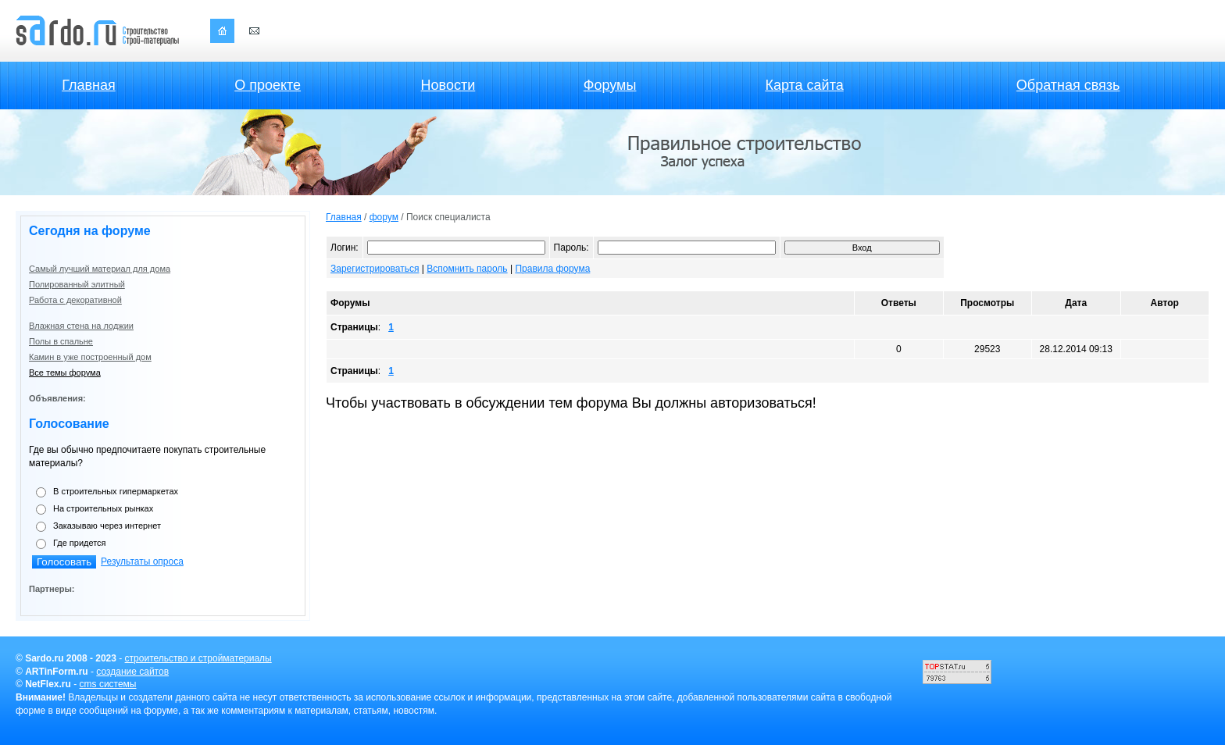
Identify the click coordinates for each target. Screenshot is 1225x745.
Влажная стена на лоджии (81, 325)
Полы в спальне (61, 341)
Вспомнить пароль (467, 268)
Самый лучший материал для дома (99, 268)
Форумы (610, 85)
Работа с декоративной (75, 300)
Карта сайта (804, 85)
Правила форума (552, 268)
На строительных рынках (103, 508)
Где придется (79, 542)
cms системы (108, 684)
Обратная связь (1068, 85)
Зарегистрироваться (374, 268)
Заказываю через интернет (107, 525)
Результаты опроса (142, 561)
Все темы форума (65, 372)
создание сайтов (132, 671)
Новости (448, 85)
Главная (89, 85)
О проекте (267, 85)
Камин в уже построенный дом (90, 357)
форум (384, 217)
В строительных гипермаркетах (115, 491)
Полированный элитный (77, 284)
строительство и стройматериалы (198, 658)
